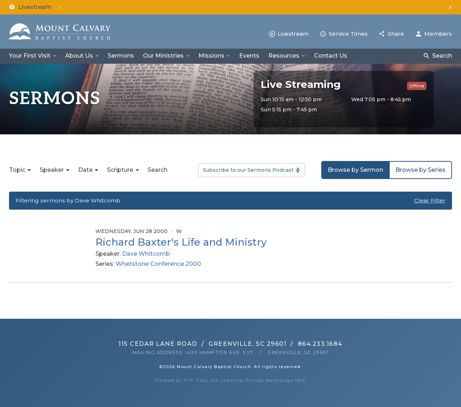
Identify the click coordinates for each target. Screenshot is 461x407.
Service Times (348, 33)
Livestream (293, 33)
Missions (211, 55)
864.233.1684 (320, 343)
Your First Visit (29, 55)
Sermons (121, 55)
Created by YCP (174, 380)
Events (249, 55)
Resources (283, 55)
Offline (416, 86)
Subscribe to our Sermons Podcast (248, 170)
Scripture (120, 169)
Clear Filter (430, 200)
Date (85, 169)
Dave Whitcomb (146, 253)
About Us (79, 55)
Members (438, 33)
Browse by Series (420, 169)
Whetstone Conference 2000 (158, 263)
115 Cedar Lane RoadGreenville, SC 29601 (202, 343)
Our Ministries (163, 55)
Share (396, 33)
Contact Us (330, 55)
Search (442, 55)
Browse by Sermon (355, 169)
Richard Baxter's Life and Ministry (181, 242)
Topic (17, 169)
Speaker (52, 169)
